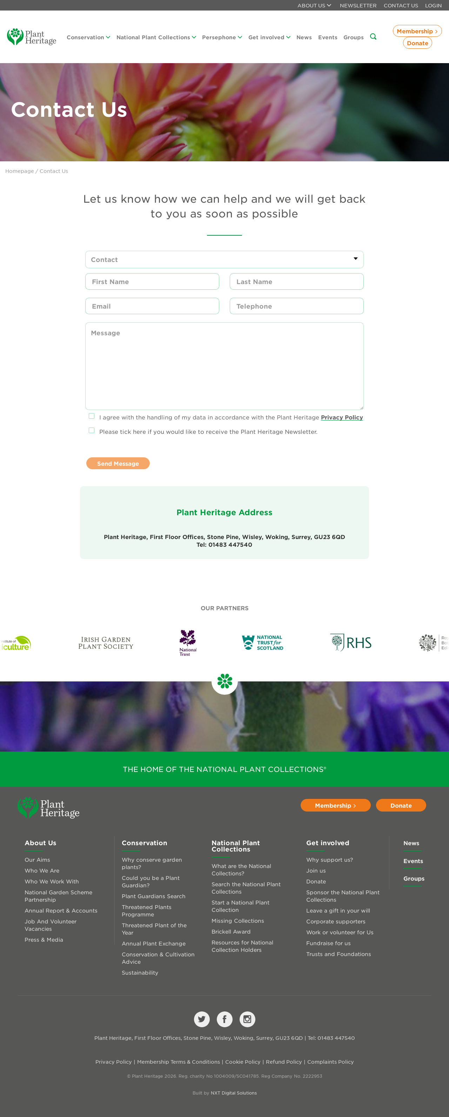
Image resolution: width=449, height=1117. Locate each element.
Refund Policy (284, 1061)
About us (314, 5)
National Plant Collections (156, 37)
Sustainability (140, 972)
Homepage (19, 171)
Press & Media (44, 939)
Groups (353, 37)
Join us (316, 870)
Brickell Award (231, 931)
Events (327, 37)
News (304, 37)
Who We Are (42, 870)
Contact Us (401, 5)
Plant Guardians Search (154, 896)
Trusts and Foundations (338, 953)
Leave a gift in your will (338, 910)
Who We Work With (52, 881)
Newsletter (358, 5)
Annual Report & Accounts (61, 910)
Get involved (269, 37)
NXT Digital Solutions (234, 1093)
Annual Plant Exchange (154, 943)
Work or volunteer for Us (340, 932)
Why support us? (329, 859)
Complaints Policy (330, 1061)
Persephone (222, 37)
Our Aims (37, 859)
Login (433, 5)
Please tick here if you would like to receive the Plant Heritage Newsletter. (208, 431)
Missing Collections (238, 920)
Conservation (88, 37)
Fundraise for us (328, 943)
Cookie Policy (243, 1061)
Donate (417, 42)
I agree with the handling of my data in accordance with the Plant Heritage (231, 417)
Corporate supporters (336, 921)
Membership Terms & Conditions (178, 1061)
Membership (417, 30)
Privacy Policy (342, 416)
